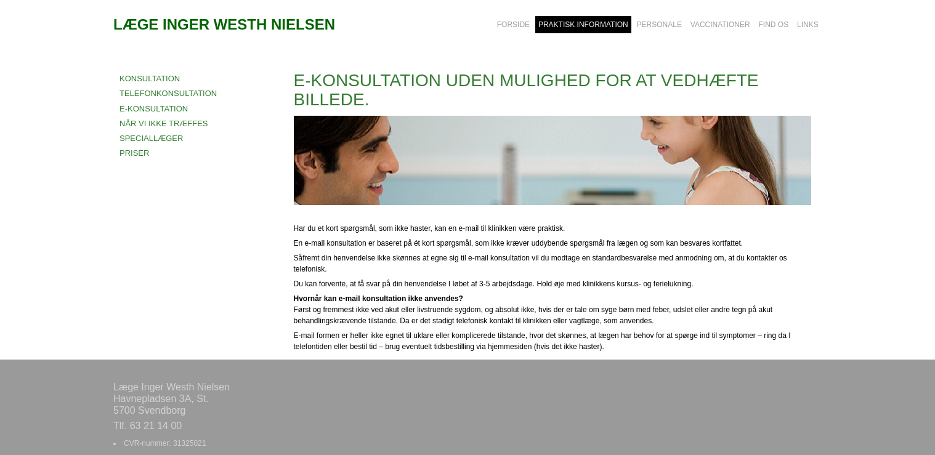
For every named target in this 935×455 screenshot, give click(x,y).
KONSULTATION (149, 78)
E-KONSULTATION (153, 108)
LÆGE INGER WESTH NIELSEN (224, 25)
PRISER (134, 153)
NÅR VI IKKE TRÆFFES (163, 123)
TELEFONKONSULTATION (168, 93)
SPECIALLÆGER (151, 138)
